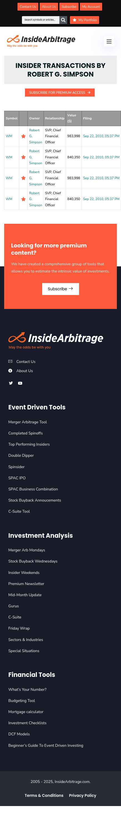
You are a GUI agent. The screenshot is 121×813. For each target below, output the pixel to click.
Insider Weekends (23, 572)
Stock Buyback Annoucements (34, 500)
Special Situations (23, 651)
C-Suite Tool (19, 511)
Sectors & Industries (25, 639)
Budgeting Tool (21, 700)
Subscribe (60, 289)
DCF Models (19, 734)
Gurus (13, 606)
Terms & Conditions (44, 795)
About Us (24, 371)
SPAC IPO (17, 478)
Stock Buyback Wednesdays (32, 561)
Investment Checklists (27, 723)
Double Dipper (21, 455)
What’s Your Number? (27, 689)
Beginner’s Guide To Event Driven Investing (45, 745)
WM (9, 136)
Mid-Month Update (25, 595)
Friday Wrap (19, 628)
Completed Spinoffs (25, 433)
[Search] (63, 20)
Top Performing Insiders (29, 444)
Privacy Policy (82, 795)
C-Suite (14, 617)
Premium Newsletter (26, 583)
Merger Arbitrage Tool (27, 422)
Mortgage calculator (25, 711)
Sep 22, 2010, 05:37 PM (101, 136)
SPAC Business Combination (33, 489)
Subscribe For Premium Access (59, 92)
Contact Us (26, 361)
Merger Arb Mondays (26, 550)
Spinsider (16, 467)
